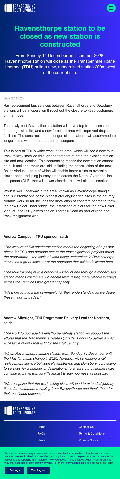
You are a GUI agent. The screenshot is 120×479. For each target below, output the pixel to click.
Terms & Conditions (92, 433)
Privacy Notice (88, 440)
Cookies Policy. (105, 463)
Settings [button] (15, 470)
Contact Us (86, 427)
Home (41, 427)
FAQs (41, 433)
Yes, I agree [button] (38, 470)
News (41, 440)
